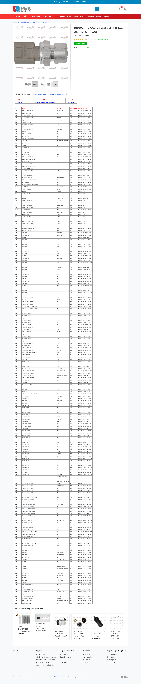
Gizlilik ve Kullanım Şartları (46, 657)
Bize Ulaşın (64, 662)
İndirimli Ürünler (59, 16)
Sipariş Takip (64, 654)
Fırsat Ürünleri (72, 16)
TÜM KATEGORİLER (21, 16)
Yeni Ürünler (46, 16)
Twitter (110, 657)
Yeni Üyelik (87, 657)
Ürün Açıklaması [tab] (23, 94)
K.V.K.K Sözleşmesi (43, 662)
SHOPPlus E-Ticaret (60, 677)
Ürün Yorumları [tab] (39, 94)
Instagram (111, 660)
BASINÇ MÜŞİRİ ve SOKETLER (24, 22)
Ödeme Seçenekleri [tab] (58, 94)
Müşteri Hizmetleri (87, 16)
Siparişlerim (87, 662)
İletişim (98, 16)
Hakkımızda (40, 654)
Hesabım (86, 660)
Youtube (111, 662)
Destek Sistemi (65, 657)
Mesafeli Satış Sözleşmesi (45, 660)
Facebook (111, 654)
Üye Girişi (86, 654)
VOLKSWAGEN (42, 22)
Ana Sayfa (36, 16)
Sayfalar (106, 16)
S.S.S (61, 660)
